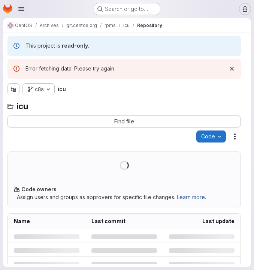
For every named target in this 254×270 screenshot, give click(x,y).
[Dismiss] (231, 68)
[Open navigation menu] (21, 9)
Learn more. (191, 197)
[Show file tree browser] (13, 89)
